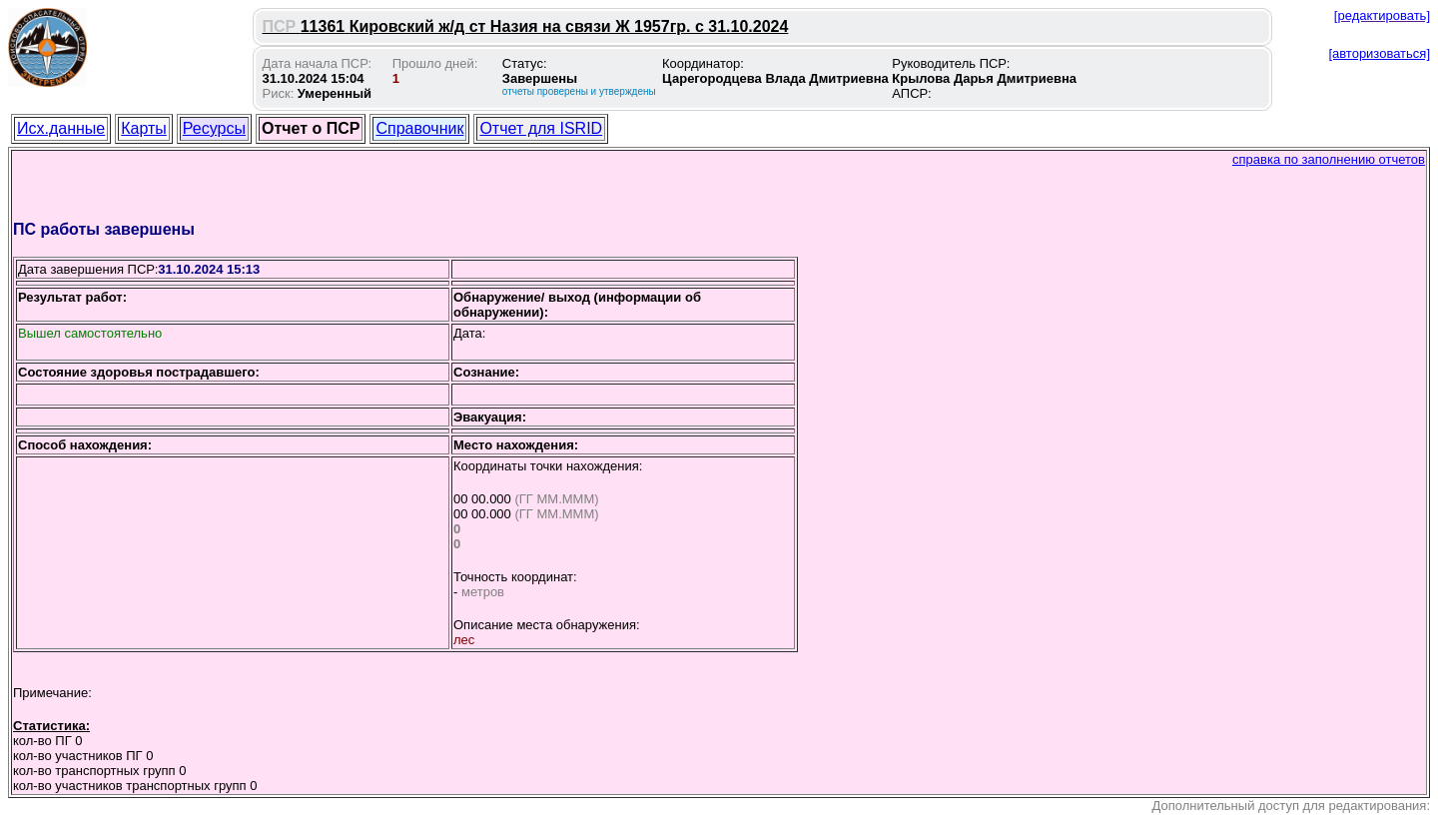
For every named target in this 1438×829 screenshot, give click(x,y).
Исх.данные (61, 128)
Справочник (419, 128)
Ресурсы (214, 128)
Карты (144, 128)
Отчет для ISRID (540, 128)
